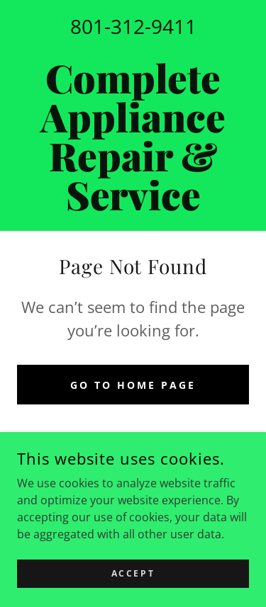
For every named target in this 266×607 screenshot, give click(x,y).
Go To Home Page (133, 385)
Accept (133, 573)
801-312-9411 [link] (133, 26)
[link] (133, 136)
